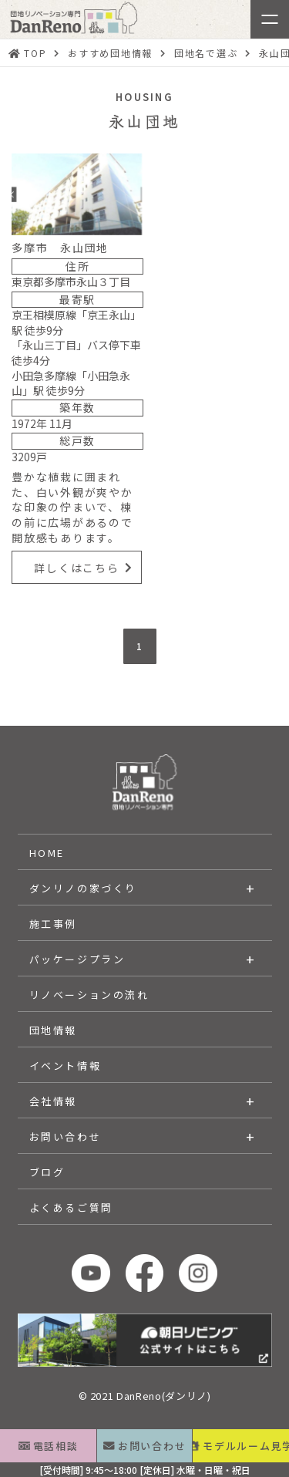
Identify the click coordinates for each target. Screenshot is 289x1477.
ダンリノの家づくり (83, 888)
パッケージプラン (77, 959)
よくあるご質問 (71, 1207)
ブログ (47, 1172)
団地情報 (53, 1030)
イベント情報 (65, 1065)
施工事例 (53, 923)
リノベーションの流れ (89, 994)
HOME (47, 852)
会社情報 (53, 1101)
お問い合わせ (65, 1136)
